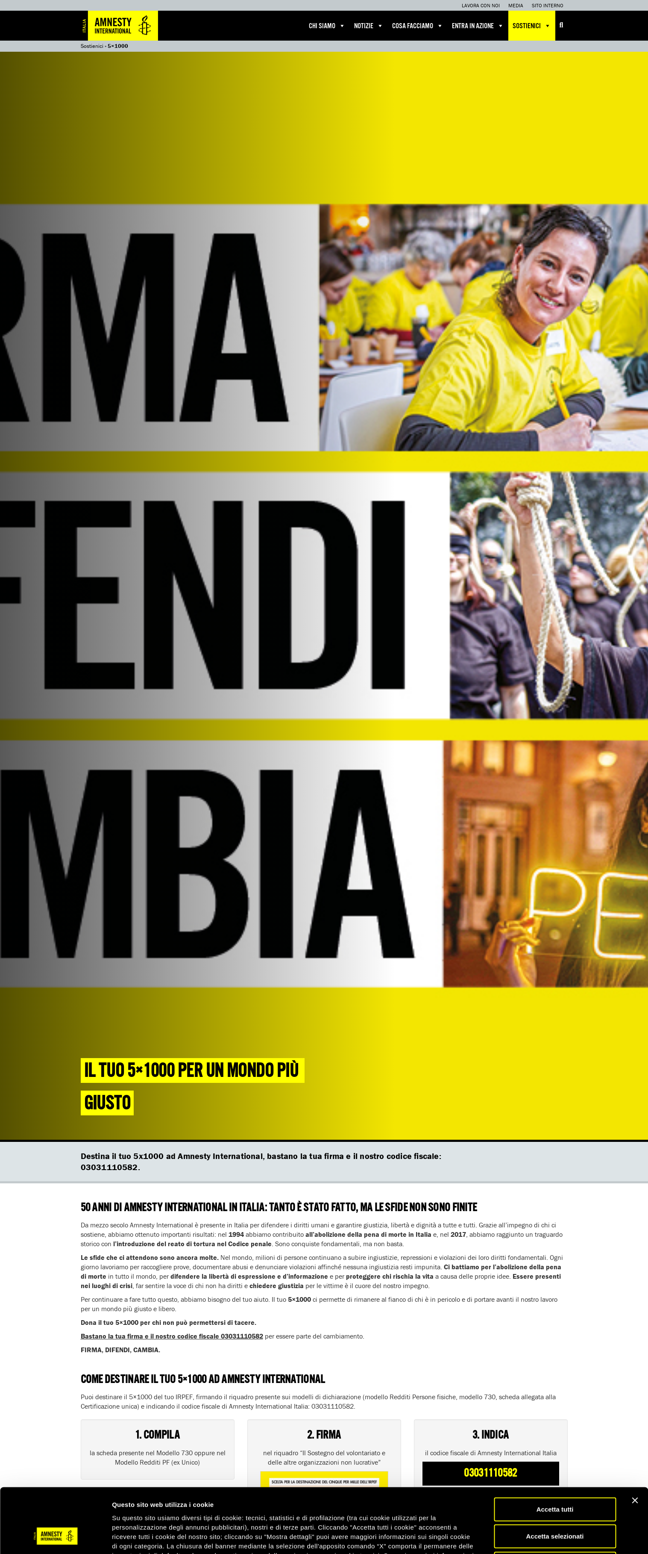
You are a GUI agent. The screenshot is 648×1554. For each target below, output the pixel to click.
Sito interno (547, 5)
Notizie (369, 26)
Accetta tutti (555, 1454)
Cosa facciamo (417, 26)
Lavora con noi (481, 5)
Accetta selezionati (554, 1481)
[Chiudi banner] (635, 1445)
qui (267, 1509)
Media (515, 5)
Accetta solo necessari (555, 1508)
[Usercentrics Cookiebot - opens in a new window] (55, 1537)
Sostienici (532, 26)
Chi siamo (327, 26)
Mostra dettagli (449, 1537)
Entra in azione (478, 26)
